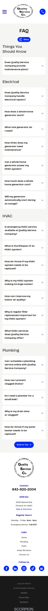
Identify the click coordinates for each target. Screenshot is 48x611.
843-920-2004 (24, 489)
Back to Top (24, 445)
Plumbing (24, 542)
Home (24, 537)
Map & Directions (24, 509)
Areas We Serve (24, 550)
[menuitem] (24, 592)
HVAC (23, 546)
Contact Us (24, 554)
